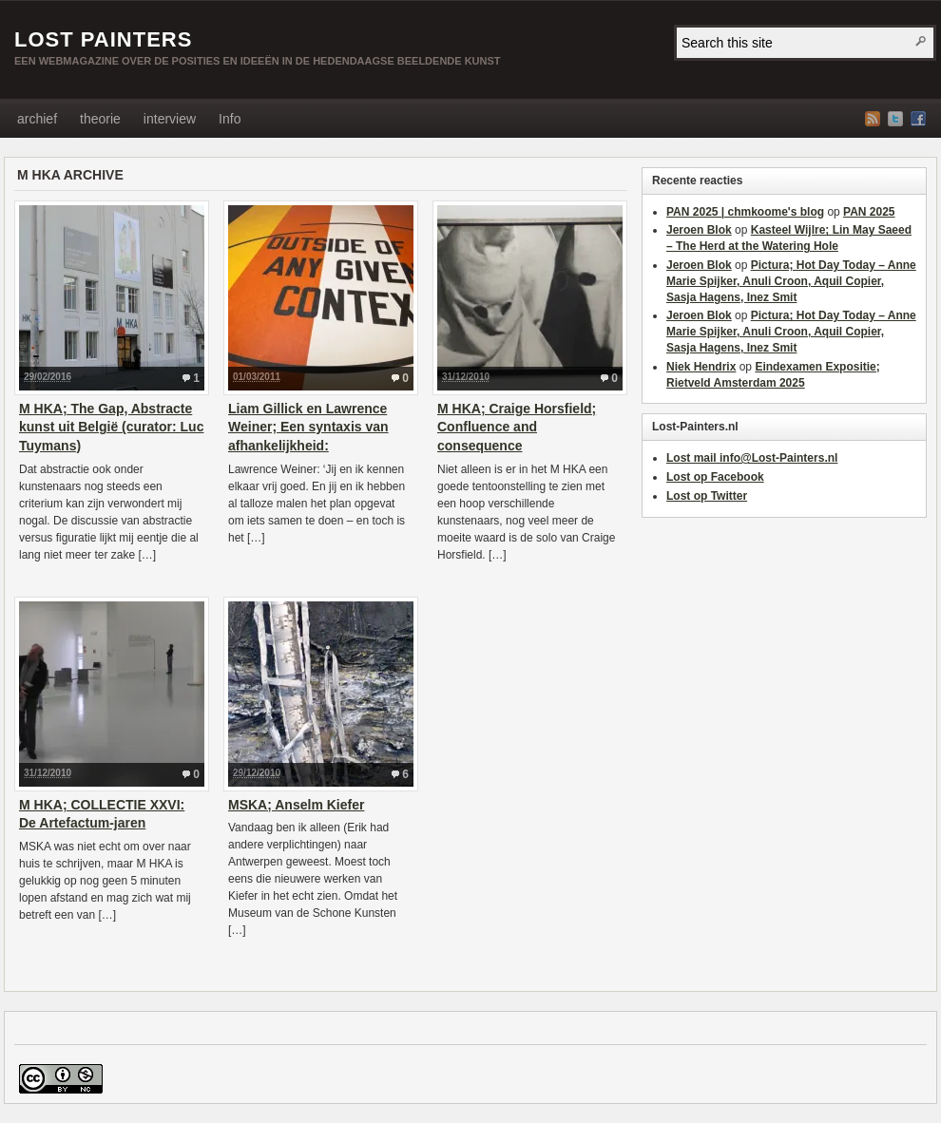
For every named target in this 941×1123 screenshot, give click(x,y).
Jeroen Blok (699, 230)
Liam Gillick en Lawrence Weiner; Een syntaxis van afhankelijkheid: (308, 427)
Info (229, 118)
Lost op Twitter (706, 496)
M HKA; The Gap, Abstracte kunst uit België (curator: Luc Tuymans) (111, 427)
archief (37, 118)
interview (170, 118)
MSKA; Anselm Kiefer (296, 804)
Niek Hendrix (701, 366)
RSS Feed (872, 118)
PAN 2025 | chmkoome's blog (745, 212)
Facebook (918, 118)
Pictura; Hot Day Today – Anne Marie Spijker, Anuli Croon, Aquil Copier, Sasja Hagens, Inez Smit (791, 281)
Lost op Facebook (715, 477)
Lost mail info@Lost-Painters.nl (751, 458)
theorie (100, 118)
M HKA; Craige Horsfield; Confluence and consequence (516, 427)
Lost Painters (103, 39)
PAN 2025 (868, 212)
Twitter (895, 118)
